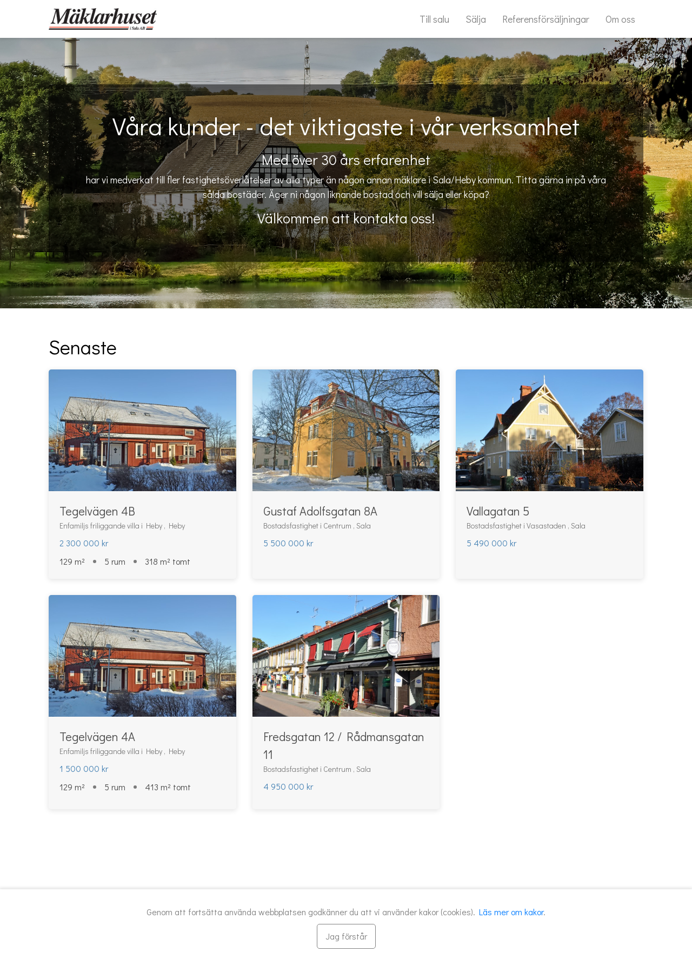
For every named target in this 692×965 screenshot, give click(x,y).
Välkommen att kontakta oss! (346, 218)
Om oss (620, 18)
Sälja (475, 18)
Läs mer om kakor (511, 911)
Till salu (434, 18)
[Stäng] (346, 936)
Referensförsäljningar (545, 18)
